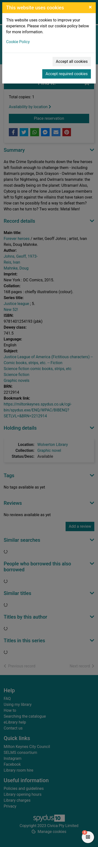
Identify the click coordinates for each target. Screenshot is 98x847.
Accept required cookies (66, 73)
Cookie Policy (18, 41)
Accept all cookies (72, 61)
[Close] (90, 7)
